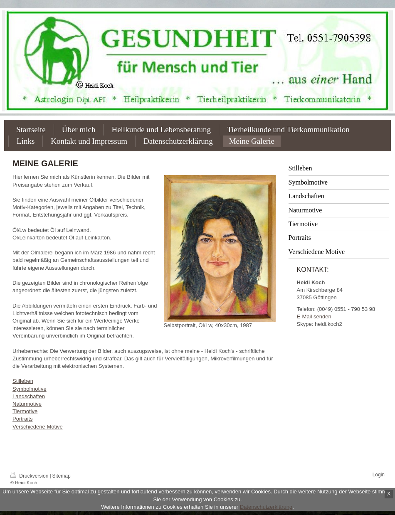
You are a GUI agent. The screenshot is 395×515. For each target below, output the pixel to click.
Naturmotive (27, 404)
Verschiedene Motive (37, 427)
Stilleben (22, 381)
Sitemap (61, 476)
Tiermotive (24, 411)
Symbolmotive (29, 389)
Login (379, 475)
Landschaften (28, 396)
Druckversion (30, 476)
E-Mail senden (314, 316)
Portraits (22, 419)
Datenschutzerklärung (266, 507)
